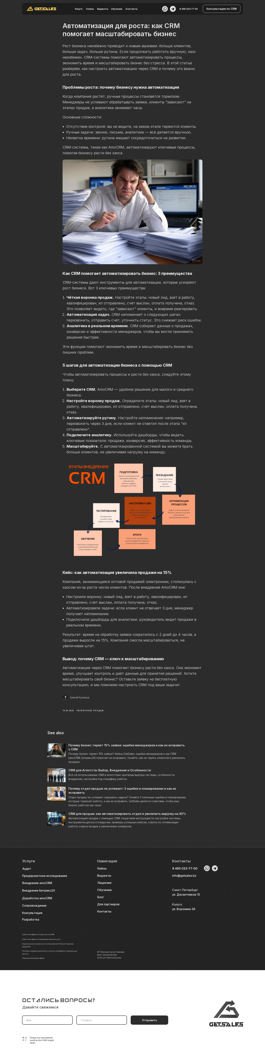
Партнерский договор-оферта (36, 964)
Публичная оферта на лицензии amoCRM (41, 941)
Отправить (149, 1020)
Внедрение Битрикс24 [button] (38, 897)
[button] (221, 9)
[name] (47, 1020)
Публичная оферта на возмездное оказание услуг (46, 945)
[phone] (101, 1020)
